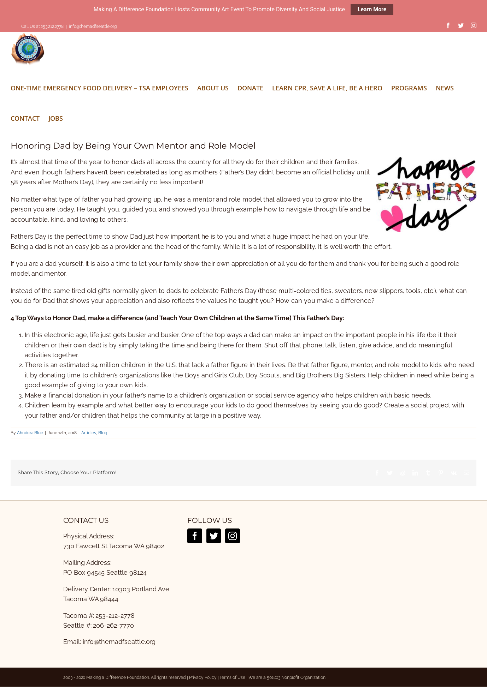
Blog (102, 432)
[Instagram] (232, 535)
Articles (88, 432)
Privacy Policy (202, 677)
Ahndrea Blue (30, 432)
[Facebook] (194, 535)
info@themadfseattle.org (93, 26)
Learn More (372, 9)
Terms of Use (232, 677)
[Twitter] (213, 535)
